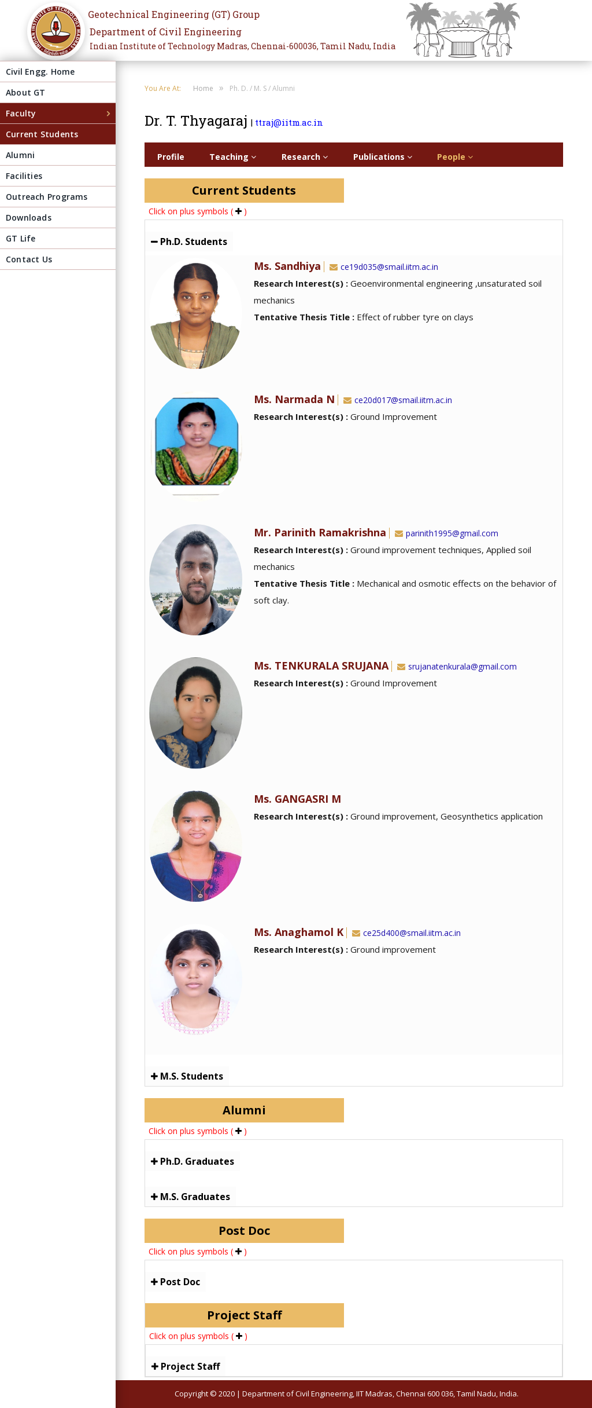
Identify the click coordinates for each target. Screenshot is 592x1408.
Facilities (24, 175)
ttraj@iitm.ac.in (289, 122)
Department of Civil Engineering (166, 31)
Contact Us (29, 259)
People (455, 156)
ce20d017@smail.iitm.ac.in (396, 399)
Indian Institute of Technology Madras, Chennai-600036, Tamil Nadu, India (242, 46)
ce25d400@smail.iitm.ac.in (405, 932)
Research (305, 156)
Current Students (42, 134)
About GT (26, 92)
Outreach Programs (47, 196)
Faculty (21, 113)
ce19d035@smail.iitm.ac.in (382, 266)
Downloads (28, 217)
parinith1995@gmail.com (445, 533)
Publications (382, 156)
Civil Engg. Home (40, 71)
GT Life (20, 238)
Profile (170, 156)
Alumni (20, 154)
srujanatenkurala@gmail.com (456, 666)
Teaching (232, 156)
